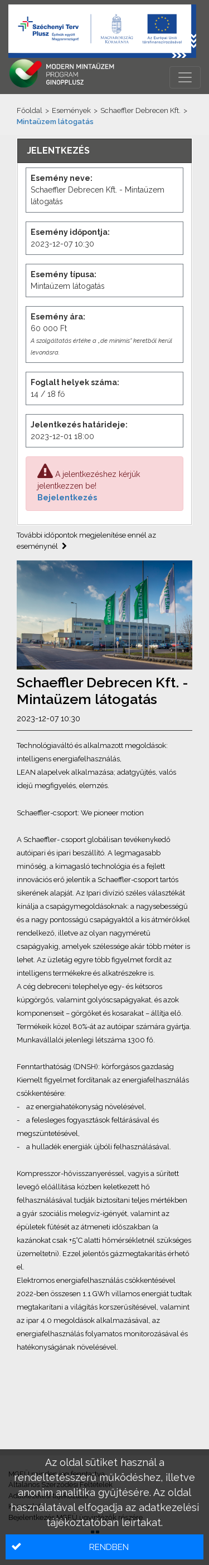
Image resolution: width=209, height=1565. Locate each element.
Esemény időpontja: (70, 232)
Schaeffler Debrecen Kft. (140, 110)
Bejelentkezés (67, 497)
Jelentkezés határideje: (79, 424)
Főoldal (29, 110)
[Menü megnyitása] (185, 77)
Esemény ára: (58, 316)
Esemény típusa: (63, 274)
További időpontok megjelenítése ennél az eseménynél (86, 540)
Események (71, 110)
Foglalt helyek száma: (75, 382)
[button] (104, 1546)
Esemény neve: (62, 178)
